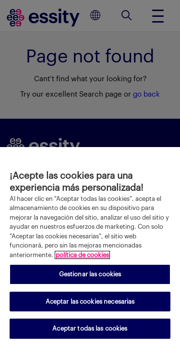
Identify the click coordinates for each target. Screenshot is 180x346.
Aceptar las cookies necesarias (90, 301)
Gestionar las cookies (90, 274)
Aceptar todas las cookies (89, 328)
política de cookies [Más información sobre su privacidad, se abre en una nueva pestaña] (82, 255)
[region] (90, 246)
